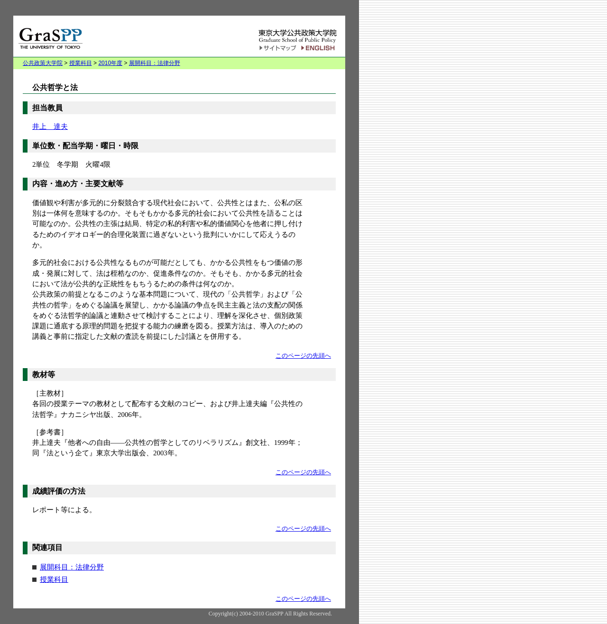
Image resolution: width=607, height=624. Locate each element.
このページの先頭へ (303, 356)
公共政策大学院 (43, 63)
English (319, 48)
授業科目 (80, 63)
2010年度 (110, 63)
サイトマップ (277, 48)
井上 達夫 (50, 126)
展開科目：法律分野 (154, 63)
